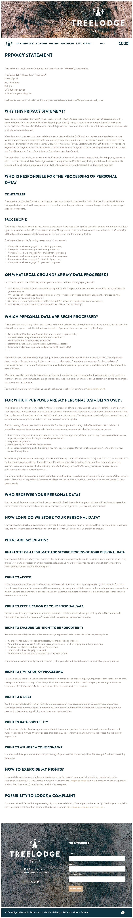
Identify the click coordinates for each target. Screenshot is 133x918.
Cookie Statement (95, 388)
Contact (87, 43)
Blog (78, 43)
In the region (67, 43)
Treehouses (41, 43)
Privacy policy (59, 912)
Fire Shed (53, 43)
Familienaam (75, 875)
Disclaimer (73, 912)
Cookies (85, 912)
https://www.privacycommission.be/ (85, 806)
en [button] (101, 43)
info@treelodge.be (79, 780)
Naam (71, 864)
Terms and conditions (40, 912)
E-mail (73, 853)
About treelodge (24, 43)
